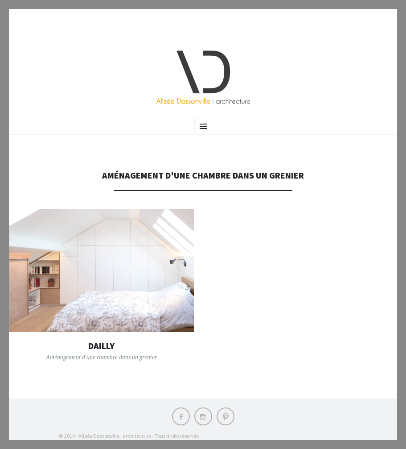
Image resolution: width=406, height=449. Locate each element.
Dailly (101, 346)
